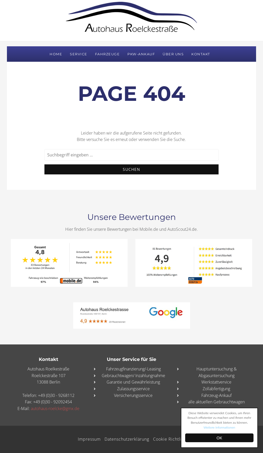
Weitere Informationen (234, 427)
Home (56, 54)
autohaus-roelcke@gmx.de (55, 408)
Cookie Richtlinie (172, 439)
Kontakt (200, 54)
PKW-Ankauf (141, 54)
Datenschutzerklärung (127, 439)
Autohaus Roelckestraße (131, 20)
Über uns (173, 54)
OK (219, 438)
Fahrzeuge (107, 54)
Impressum (88, 439)
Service (78, 54)
